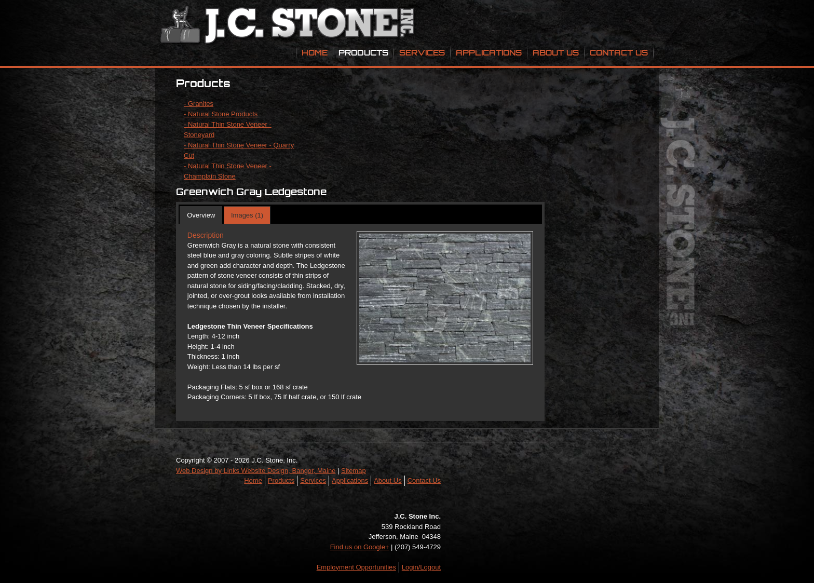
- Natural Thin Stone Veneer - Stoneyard (228, 129)
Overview (201, 215)
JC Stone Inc (288, 26)
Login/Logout (421, 567)
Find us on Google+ (359, 547)
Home (315, 52)
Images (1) (247, 215)
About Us (556, 52)
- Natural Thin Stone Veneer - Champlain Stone (228, 171)
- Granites (198, 103)
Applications (489, 52)
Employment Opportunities (356, 567)
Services (422, 52)
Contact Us (619, 52)
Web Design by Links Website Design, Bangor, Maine (255, 470)
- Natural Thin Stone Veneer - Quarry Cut (239, 150)
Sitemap (353, 470)
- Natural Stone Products (220, 114)
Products (363, 52)
